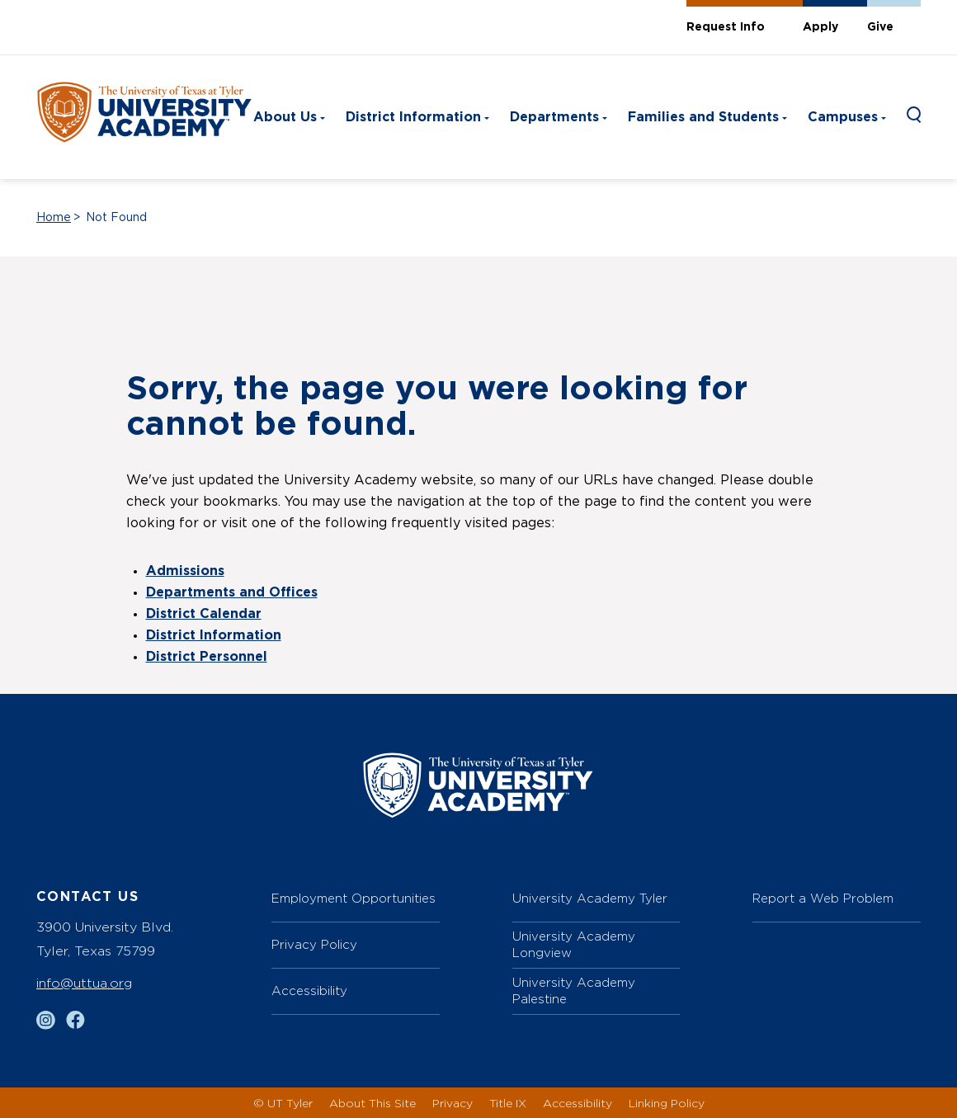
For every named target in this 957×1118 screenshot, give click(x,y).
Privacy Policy (314, 944)
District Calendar (204, 613)
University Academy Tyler (589, 898)
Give (880, 27)
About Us (285, 117)
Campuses (843, 117)
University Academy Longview (573, 944)
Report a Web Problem (822, 898)
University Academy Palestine (573, 990)
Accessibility (309, 990)
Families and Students (703, 117)
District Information (413, 117)
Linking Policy (667, 1103)
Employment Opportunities (353, 898)
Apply (820, 27)
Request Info (725, 27)
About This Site (372, 1103)
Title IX (507, 1103)
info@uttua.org (84, 983)
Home (53, 218)
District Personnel (206, 656)
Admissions (185, 571)
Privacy (452, 1103)
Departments (554, 117)
